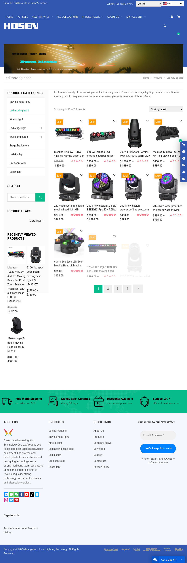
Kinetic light (16, 119)
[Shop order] (166, 109)
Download (99, 448)
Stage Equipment (19, 145)
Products (99, 436)
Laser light (15, 171)
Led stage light (17, 128)
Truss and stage (18, 136)
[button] (81, 120)
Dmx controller (17, 163)
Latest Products (58, 430)
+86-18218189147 (124, 4)
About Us (99, 430)
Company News (102, 442)
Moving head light (19, 101)
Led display (15, 154)
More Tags (37, 220)
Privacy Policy (101, 466)
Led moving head (19, 110)
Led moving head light (61, 448)
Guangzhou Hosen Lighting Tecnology (46, 549)
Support (98, 454)
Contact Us (100, 460)
